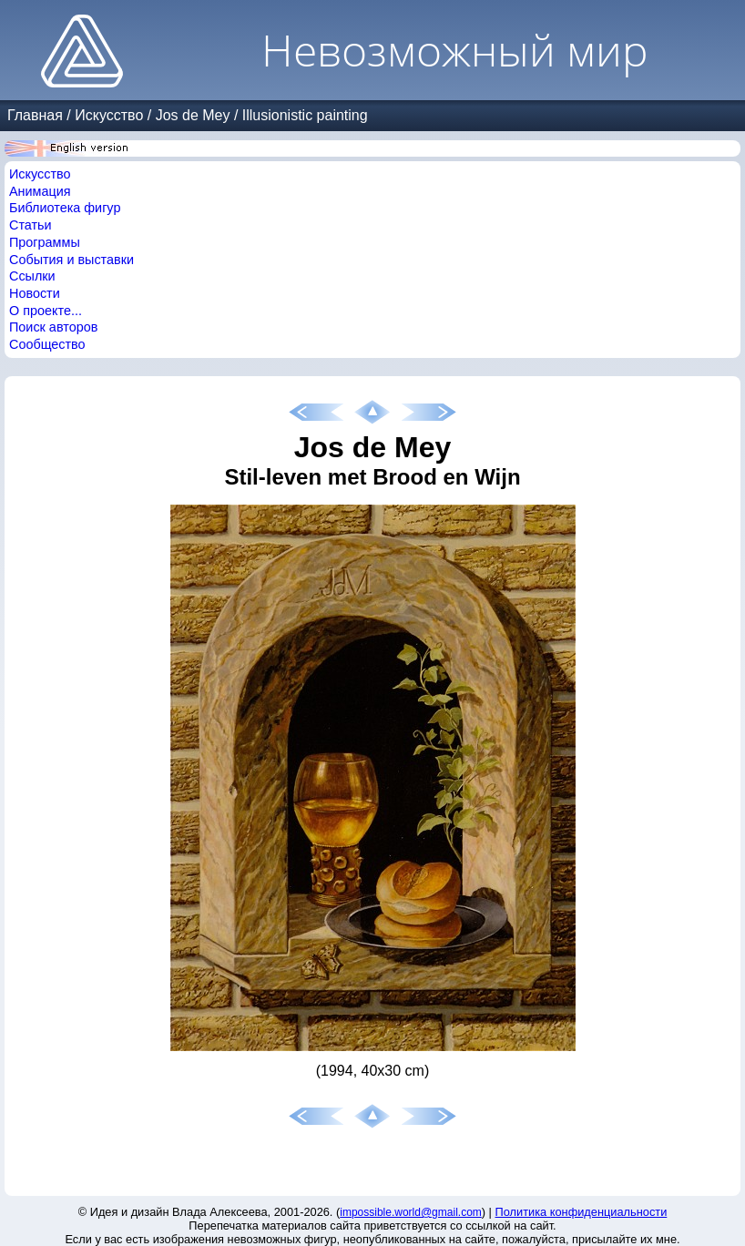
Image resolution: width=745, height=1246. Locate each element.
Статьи (30, 225)
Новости (34, 293)
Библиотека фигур (64, 207)
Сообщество (47, 344)
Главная (35, 115)
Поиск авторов (53, 327)
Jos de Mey (193, 115)
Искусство (109, 115)
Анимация (40, 191)
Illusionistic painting (305, 115)
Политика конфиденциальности (581, 1212)
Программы (44, 242)
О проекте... (45, 310)
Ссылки (32, 276)
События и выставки (71, 259)
